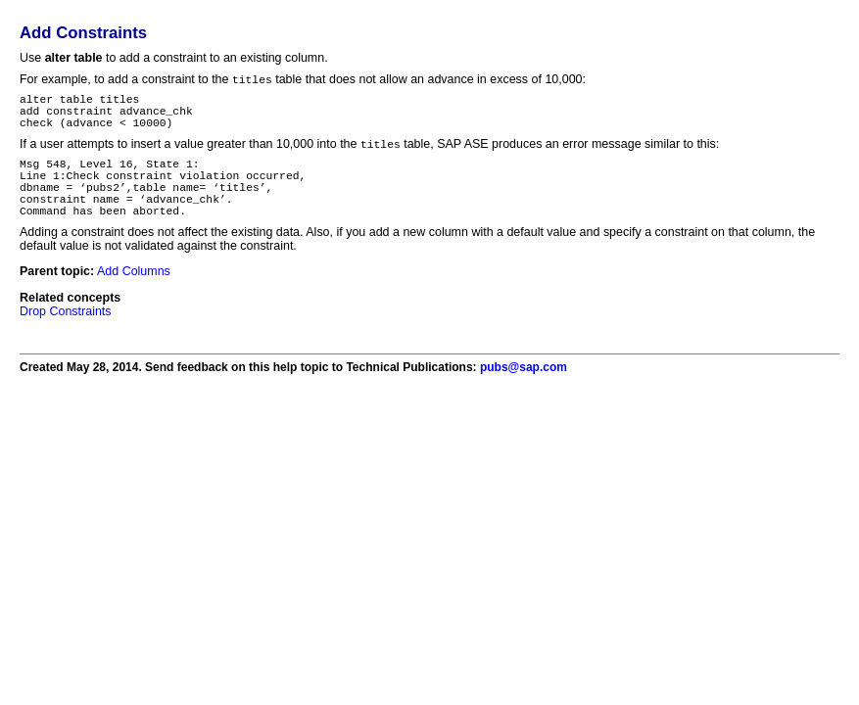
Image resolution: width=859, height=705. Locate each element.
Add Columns (133, 297)
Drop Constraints (66, 337)
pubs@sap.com (523, 393)
